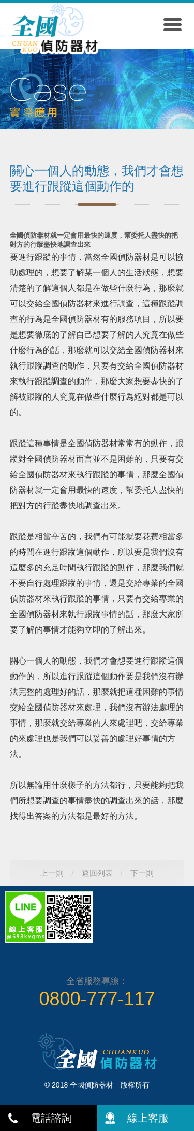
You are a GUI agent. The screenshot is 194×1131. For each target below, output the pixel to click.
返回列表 (97, 873)
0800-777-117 (97, 998)
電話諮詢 (51, 1118)
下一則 (142, 873)
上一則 (52, 873)
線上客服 (148, 1118)
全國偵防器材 (54, 32)
